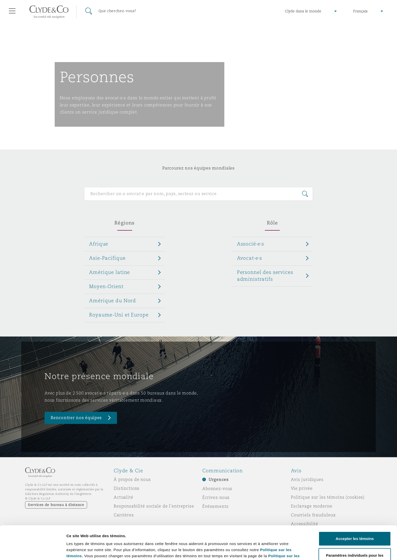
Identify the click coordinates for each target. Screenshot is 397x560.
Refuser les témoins (355, 546)
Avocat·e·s (249, 258)
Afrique (98, 244)
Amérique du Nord (112, 300)
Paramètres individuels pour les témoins (103, 544)
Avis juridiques (307, 479)
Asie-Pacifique (107, 258)
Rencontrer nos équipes (76, 417)
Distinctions (127, 488)
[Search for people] (198, 194)
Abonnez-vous (217, 488)
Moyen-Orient (106, 286)
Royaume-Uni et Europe (118, 315)
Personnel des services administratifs (265, 275)
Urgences (219, 479)
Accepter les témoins (355, 507)
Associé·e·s (250, 244)
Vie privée (302, 488)
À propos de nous (132, 479)
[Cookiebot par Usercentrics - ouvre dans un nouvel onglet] (33, 550)
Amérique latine (109, 272)
